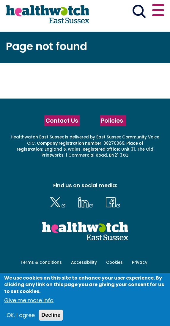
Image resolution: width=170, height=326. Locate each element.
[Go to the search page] (139, 12)
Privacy (139, 262)
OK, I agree (21, 315)
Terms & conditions (41, 262)
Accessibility (84, 262)
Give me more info (28, 300)
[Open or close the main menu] (158, 11)
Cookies (114, 262)
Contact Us (61, 121)
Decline (50, 315)
